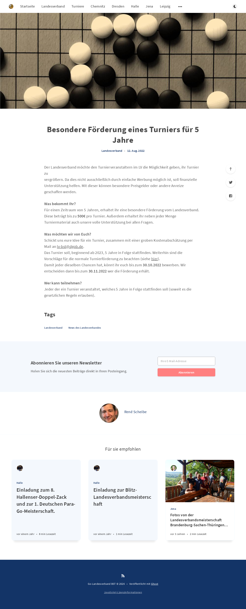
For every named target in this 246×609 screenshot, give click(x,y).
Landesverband (53, 6)
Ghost (154, 584)
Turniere (77, 6)
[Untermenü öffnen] (180, 6)
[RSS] (123, 576)
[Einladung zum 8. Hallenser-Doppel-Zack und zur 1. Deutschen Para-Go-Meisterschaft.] (46, 513)
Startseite (27, 6)
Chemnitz (98, 6)
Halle (135, 6)
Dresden (118, 6)
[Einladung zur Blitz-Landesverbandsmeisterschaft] (123, 513)
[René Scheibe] (109, 413)
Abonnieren (186, 372)
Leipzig (165, 6)
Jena (149, 6)
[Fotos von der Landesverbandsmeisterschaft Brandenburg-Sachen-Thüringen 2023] (199, 526)
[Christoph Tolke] (20, 468)
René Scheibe (135, 411)
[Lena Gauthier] (173, 468)
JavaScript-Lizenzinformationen (123, 592)
